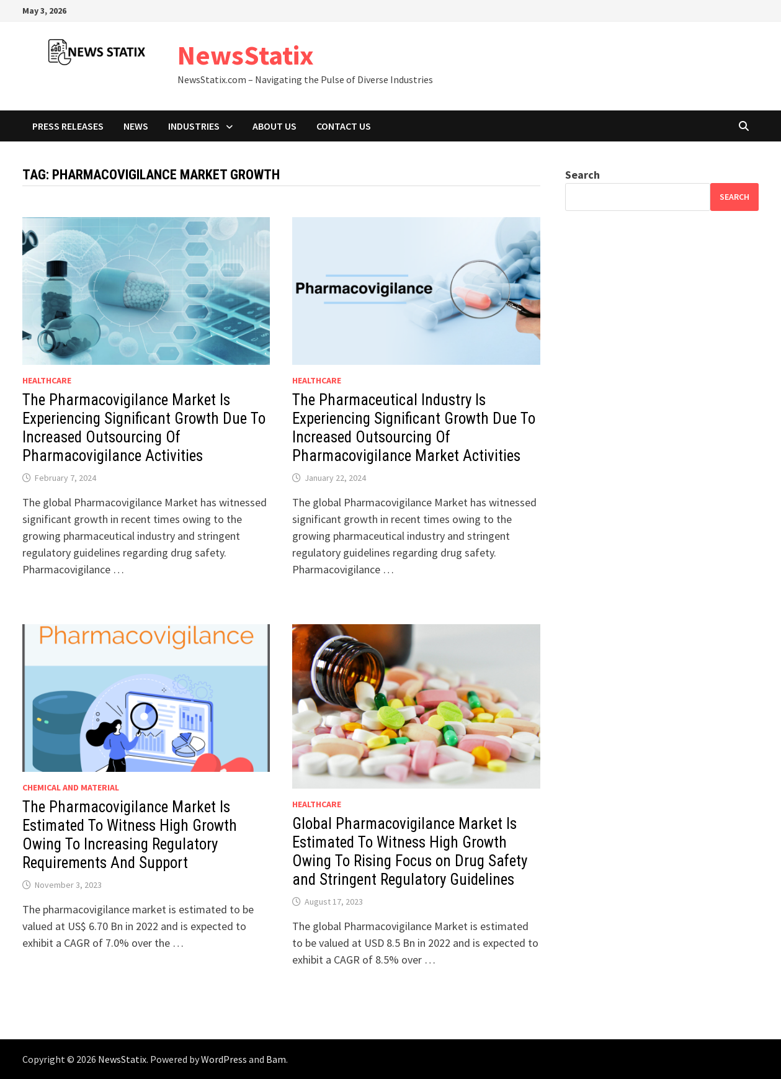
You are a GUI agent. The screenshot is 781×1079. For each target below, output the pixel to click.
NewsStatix (245, 55)
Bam (276, 1059)
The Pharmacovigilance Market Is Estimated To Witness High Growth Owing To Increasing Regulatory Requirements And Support (129, 835)
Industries (194, 126)
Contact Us (343, 126)
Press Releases (68, 126)
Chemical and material (70, 787)
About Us (274, 126)
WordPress (224, 1059)
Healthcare (46, 380)
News (135, 126)
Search (582, 175)
